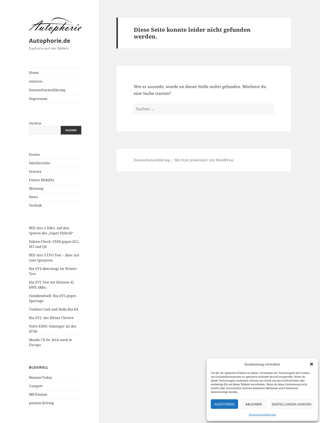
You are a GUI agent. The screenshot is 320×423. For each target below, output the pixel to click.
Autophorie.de (49, 40)
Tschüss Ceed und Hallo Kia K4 (53, 309)
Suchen (35, 123)
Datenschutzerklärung (262, 414)
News (33, 197)
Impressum (38, 98)
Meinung (36, 188)
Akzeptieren (224, 404)
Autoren (35, 81)
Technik (35, 205)
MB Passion (38, 394)
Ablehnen (254, 404)
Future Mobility (41, 180)
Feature (35, 171)
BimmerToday (40, 377)
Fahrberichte (39, 163)
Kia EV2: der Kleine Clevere (51, 317)
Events (34, 154)
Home (34, 72)
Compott (36, 386)
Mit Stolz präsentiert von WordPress (204, 160)
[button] (311, 364)
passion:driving (41, 403)
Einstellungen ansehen (291, 404)
